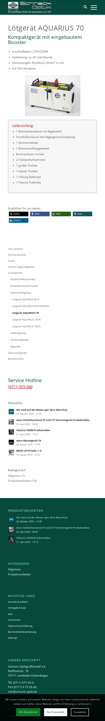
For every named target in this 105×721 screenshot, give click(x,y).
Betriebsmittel (16, 358)
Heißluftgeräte (18, 333)
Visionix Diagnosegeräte (21, 266)
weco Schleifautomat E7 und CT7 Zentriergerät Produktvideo (52, 420)
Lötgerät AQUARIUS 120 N (26, 319)
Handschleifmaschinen (22, 279)
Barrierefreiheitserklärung (22, 631)
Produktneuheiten (19, 481)
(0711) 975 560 (20, 386)
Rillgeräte (15, 346)
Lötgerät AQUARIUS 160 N (26, 326)
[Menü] (92, 7)
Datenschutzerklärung (20, 626)
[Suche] (83, 7)
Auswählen (80, 712)
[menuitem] (83, 7)
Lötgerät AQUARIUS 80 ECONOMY (30, 306)
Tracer (11, 261)
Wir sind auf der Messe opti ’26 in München (42, 409)
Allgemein (14, 476)
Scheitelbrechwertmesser (24, 286)
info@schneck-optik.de (22, 691)
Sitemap (12, 637)
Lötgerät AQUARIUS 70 (25, 313)
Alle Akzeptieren (28, 712)
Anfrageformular (17, 607)
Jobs (10, 614)
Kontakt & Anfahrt (18, 602)
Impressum (14, 619)
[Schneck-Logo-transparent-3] (43, 7)
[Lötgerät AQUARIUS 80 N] (52, 95)
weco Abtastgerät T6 (28, 440)
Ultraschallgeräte (19, 339)
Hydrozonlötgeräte (20, 292)
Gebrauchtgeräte (17, 352)
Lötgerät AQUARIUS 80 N (25, 299)
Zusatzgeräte (15, 272)
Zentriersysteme (17, 254)
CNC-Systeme (15, 249)
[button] (18, 214)
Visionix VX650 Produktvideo (33, 430)
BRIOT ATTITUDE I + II (28, 450)
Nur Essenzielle (55, 712)
